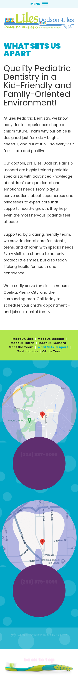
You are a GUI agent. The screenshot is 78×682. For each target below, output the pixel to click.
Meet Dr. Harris (22, 343)
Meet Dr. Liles (22, 338)
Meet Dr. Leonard (52, 343)
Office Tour (51, 351)
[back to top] (39, 658)
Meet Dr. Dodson (51, 338)
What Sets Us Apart (52, 347)
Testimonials (27, 351)
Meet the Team (21, 347)
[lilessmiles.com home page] (39, 20)
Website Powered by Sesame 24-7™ (39, 635)
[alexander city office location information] (39, 537)
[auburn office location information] (39, 410)
